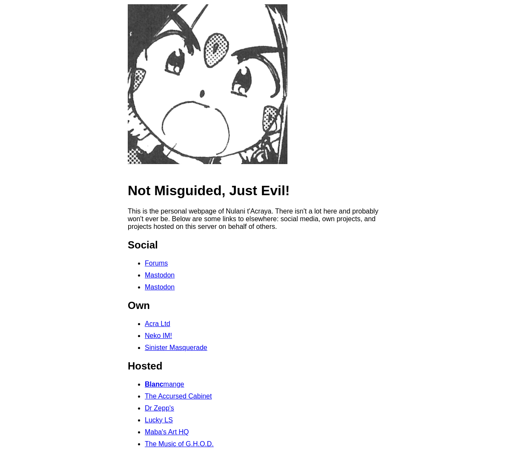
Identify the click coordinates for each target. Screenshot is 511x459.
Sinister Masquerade (176, 347)
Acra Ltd (157, 323)
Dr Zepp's (159, 408)
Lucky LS (159, 420)
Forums (156, 263)
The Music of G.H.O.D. (179, 443)
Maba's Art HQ (167, 432)
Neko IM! (158, 335)
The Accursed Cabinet (178, 396)
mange (164, 384)
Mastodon (160, 275)
